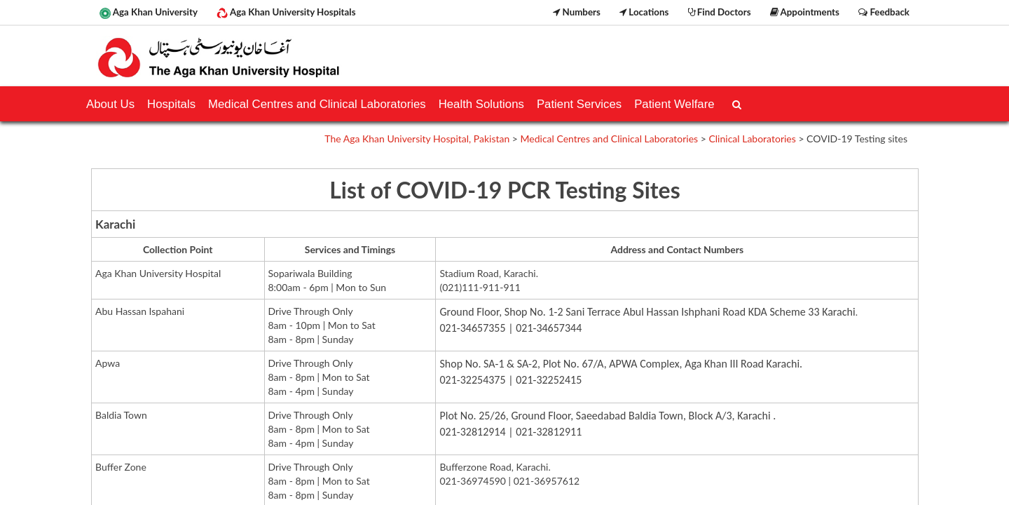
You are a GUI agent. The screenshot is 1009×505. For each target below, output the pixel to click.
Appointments (804, 12)
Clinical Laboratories (751, 138)
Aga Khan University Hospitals (286, 12)
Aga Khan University (148, 12)
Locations (643, 12)
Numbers (576, 12)
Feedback (884, 12)
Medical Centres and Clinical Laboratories (610, 138)
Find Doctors (719, 12)
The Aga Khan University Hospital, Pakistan (416, 138)
